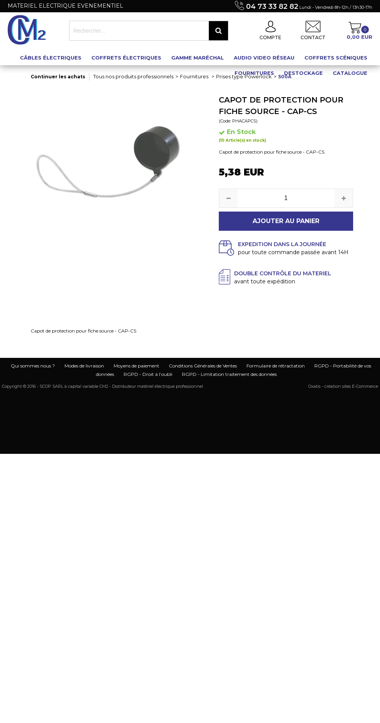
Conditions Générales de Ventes (203, 366)
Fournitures (254, 73)
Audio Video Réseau (264, 58)
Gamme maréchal (197, 58)
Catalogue (350, 73)
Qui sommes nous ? (33, 366)
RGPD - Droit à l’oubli (148, 374)
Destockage (303, 73)
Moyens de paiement (136, 366)
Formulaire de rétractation (275, 366)
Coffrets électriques (126, 58)
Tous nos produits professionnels (133, 76)
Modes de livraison (84, 366)
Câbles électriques (50, 58)
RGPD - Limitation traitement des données (229, 374)
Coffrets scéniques (335, 58)
